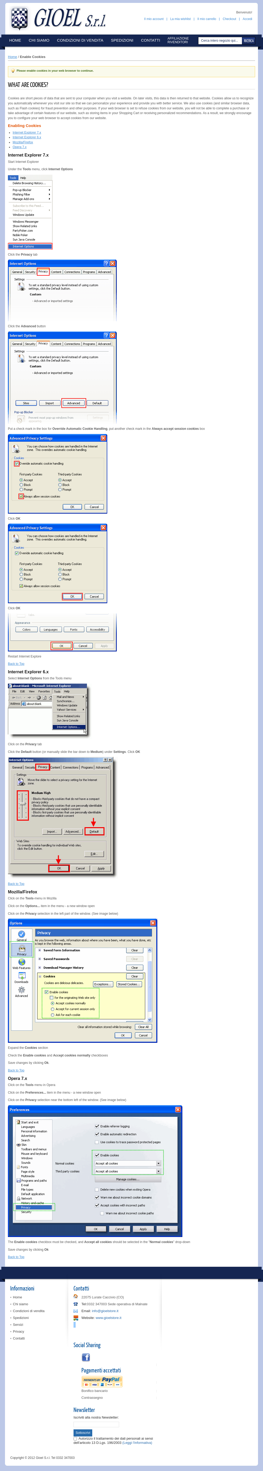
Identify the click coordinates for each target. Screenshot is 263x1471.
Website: (88, 1318)
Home (12, 57)
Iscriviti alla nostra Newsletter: (96, 1417)
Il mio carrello (206, 19)
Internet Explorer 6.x (27, 137)
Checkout (229, 19)
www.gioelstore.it (108, 1318)
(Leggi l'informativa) (137, 1443)
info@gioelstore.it (105, 1311)
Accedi (247, 19)
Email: (86, 1311)
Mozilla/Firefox (23, 142)
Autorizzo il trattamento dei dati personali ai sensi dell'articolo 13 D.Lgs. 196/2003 (113, 1440)
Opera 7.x (20, 147)
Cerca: (198, 40)
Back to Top (16, 664)
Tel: (84, 1304)
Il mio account (154, 19)
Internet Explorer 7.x (27, 132)
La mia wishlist (180, 19)
